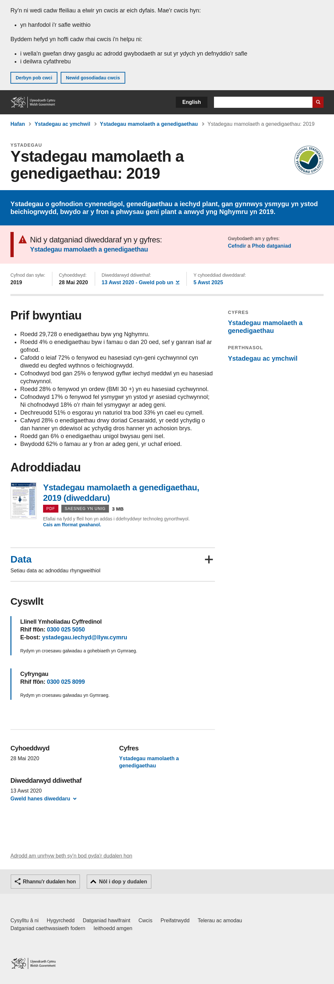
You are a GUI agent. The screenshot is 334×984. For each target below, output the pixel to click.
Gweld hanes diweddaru (40, 798)
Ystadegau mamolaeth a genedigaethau (149, 124)
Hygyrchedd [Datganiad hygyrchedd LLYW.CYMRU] (60, 920)
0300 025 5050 (66, 629)
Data (21, 559)
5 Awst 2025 (208, 282)
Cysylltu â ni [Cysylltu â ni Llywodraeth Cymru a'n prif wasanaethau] (24, 920)
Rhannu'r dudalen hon (49, 881)
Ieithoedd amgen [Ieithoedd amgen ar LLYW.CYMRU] (113, 928)
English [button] (191, 102)
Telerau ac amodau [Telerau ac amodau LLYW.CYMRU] (220, 920)
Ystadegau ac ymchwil (62, 124)
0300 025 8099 (66, 682)
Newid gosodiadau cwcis (93, 77)
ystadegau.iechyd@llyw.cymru (84, 637)
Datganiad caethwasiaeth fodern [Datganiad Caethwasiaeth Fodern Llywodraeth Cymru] (47, 928)
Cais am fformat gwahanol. (72, 524)
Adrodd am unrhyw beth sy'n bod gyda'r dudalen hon (71, 856)
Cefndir (237, 246)
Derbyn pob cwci (34, 77)
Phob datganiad (271, 246)
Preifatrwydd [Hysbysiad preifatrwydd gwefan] (175, 920)
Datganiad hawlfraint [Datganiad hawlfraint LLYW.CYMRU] (106, 920)
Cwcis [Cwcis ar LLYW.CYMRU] (146, 920)
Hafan (17, 124)
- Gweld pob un (141, 282)
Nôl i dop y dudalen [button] (123, 881)
